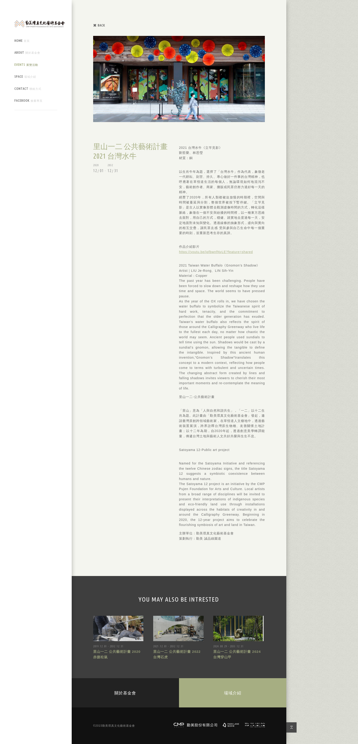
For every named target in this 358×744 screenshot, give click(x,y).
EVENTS (26, 65)
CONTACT (27, 89)
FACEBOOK (28, 101)
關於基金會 (125, 693)
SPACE (25, 77)
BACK (101, 25)
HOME (22, 41)
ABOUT (27, 53)
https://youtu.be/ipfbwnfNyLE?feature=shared (216, 252)
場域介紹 (232, 693)
